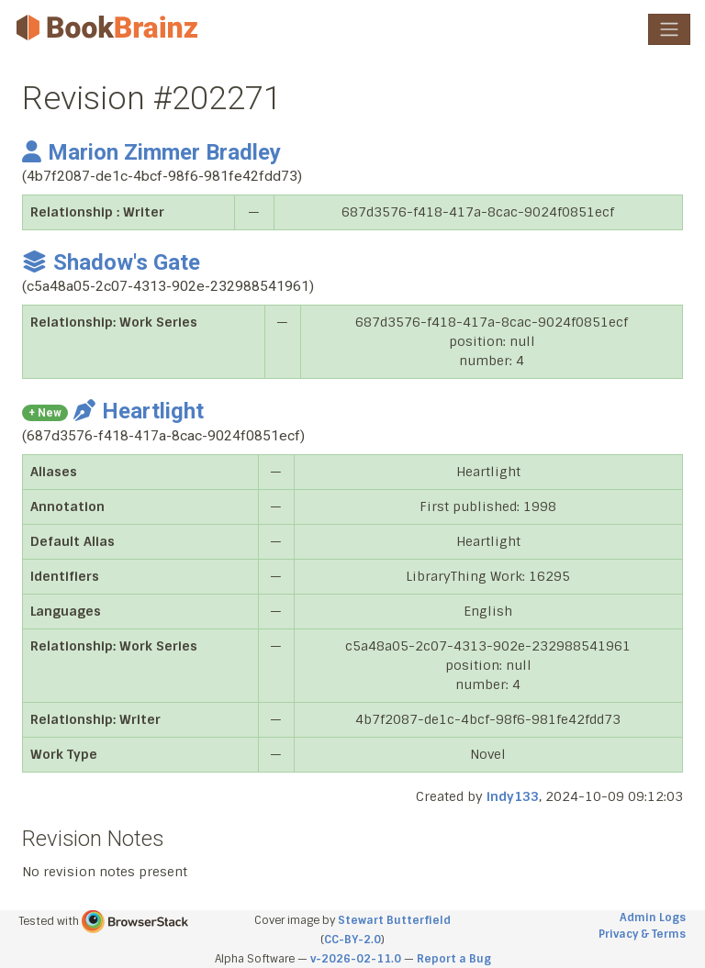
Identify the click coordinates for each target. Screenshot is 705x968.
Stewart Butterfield (394, 920)
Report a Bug (454, 958)
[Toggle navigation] (669, 29)
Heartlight (138, 411)
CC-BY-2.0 (352, 939)
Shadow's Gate (111, 262)
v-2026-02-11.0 (355, 958)
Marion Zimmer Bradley (151, 152)
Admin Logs (653, 917)
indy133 (513, 796)
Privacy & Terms (642, 934)
